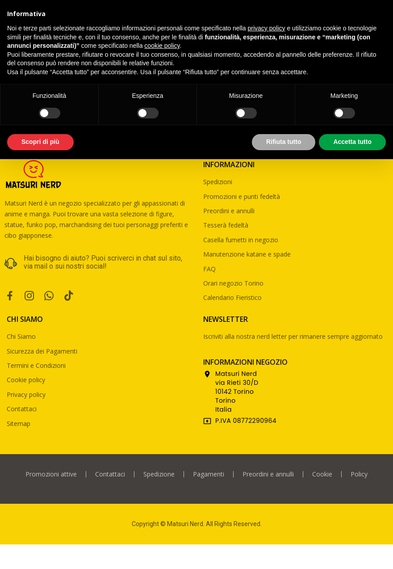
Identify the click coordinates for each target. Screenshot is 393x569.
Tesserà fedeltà (225, 225)
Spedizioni (217, 181)
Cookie (322, 474)
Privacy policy (26, 394)
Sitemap (18, 423)
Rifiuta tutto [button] (283, 141)
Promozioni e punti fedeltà (241, 196)
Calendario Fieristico (232, 297)
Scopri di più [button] (40, 141)
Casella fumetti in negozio (240, 240)
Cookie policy (26, 379)
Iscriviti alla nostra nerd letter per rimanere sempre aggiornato (293, 336)
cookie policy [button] (162, 45)
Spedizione (159, 474)
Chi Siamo (21, 336)
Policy (359, 474)
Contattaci (22, 409)
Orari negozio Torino (233, 283)
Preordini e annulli (229, 211)
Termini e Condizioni (36, 365)
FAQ (209, 269)
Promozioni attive (51, 474)
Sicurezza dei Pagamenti (42, 351)
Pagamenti (208, 474)
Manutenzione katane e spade (247, 254)
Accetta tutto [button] (352, 141)
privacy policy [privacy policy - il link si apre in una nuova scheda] (266, 28)
